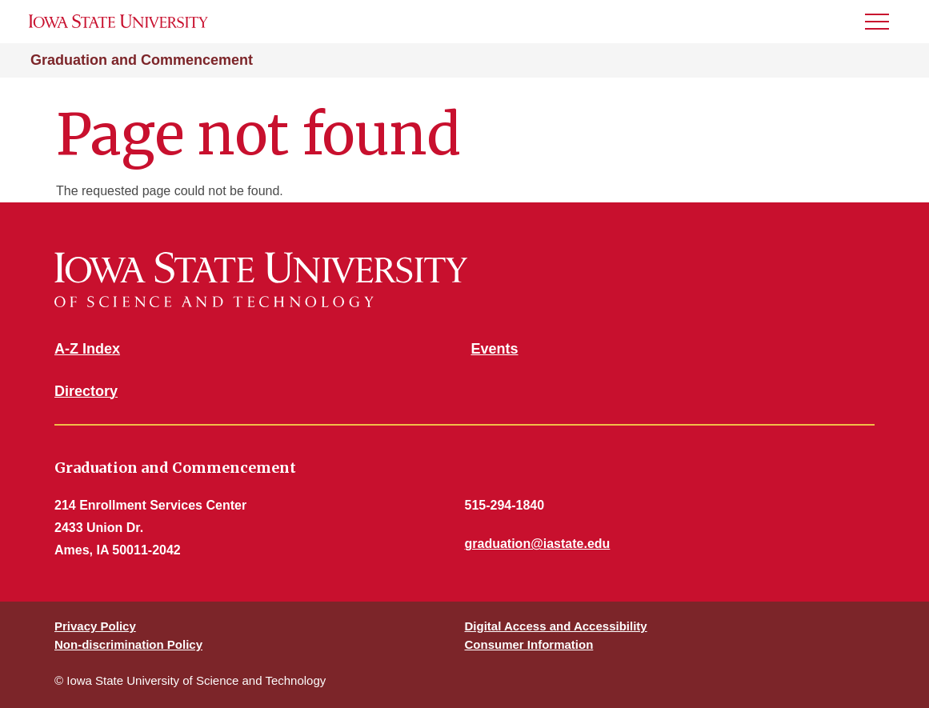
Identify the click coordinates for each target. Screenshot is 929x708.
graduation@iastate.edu (538, 543)
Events (495, 349)
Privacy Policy (95, 626)
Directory (86, 391)
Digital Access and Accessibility (556, 626)
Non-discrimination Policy (128, 644)
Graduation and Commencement (141, 60)
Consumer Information (529, 644)
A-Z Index (87, 349)
